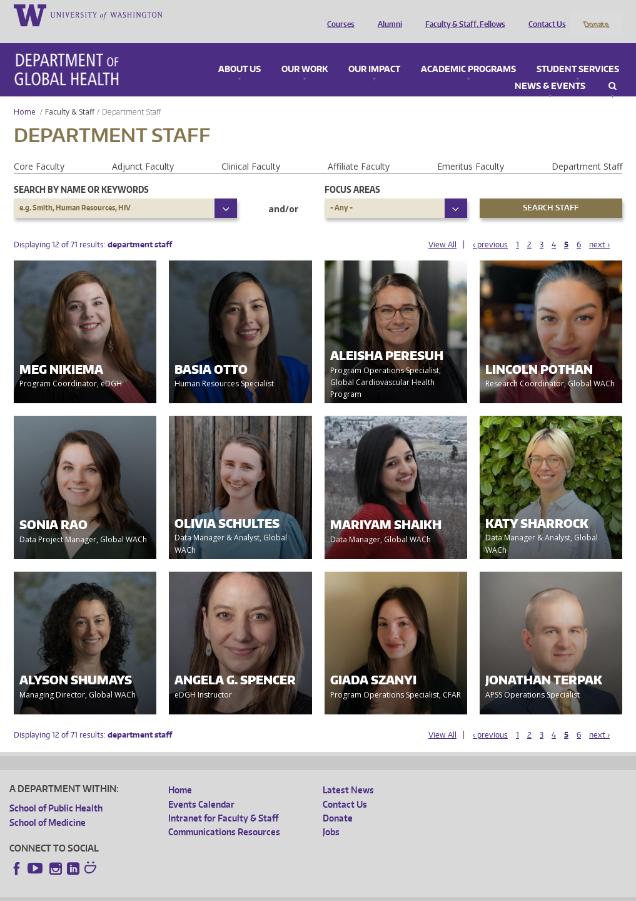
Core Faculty (39, 149)
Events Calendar (201, 787)
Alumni (387, 14)
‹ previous (490, 227)
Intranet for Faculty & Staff (223, 801)
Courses (337, 14)
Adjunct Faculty (143, 149)
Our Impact (374, 52)
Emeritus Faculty (470, 149)
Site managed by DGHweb (299, 890)
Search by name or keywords (81, 172)
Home (25, 95)
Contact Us (544, 14)
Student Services (578, 52)
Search (612, 69)
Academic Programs (468, 52)
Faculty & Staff (69, 95)
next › (599, 227)
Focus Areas (352, 172)
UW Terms (225, 890)
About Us (239, 52)
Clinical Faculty (250, 149)
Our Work (304, 52)
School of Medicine (47, 805)
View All (442, 227)
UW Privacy (174, 890)
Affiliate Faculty (359, 149)
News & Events (550, 69)
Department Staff (587, 149)
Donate (595, 14)
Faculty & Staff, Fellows (462, 14)
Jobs (331, 815)
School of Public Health (56, 791)
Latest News (348, 773)
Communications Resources (224, 815)
